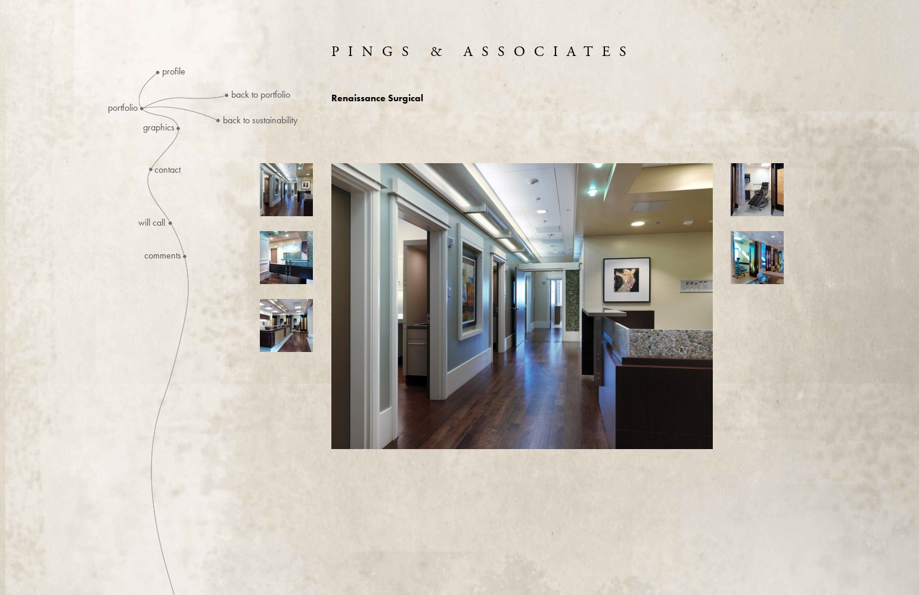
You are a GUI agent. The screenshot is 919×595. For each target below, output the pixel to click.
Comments (162, 255)
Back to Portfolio (260, 94)
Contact (167, 170)
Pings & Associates (483, 52)
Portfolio (123, 108)
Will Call (151, 223)
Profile (173, 71)
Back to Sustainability (260, 120)
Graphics (159, 127)
